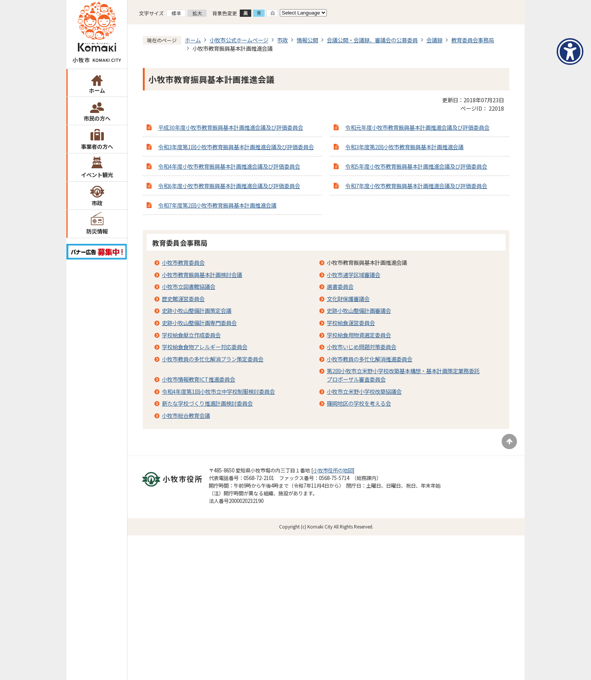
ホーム (97, 90)
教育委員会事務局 (472, 40)
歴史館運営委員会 (183, 299)
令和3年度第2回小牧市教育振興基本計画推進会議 (404, 147)
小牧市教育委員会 (183, 262)
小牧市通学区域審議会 (353, 275)
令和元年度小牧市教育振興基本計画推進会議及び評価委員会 (417, 127)
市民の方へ (97, 118)
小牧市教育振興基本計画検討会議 (202, 275)
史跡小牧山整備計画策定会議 (196, 310)
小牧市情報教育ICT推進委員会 (198, 379)
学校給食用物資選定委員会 (359, 335)
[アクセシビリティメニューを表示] (570, 51)
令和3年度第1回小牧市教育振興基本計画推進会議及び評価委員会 (236, 147)
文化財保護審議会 (348, 299)
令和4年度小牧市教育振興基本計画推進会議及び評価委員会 (229, 166)
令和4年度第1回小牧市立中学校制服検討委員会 (218, 391)
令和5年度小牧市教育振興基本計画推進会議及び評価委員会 (416, 166)
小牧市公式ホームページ (239, 40)
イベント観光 (97, 175)
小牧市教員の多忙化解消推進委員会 (369, 359)
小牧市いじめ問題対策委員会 (361, 347)
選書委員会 (340, 286)
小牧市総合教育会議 (186, 415)
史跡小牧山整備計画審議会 (359, 310)
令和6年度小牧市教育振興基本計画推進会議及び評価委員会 (229, 186)
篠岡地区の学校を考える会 (359, 403)
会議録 (434, 40)
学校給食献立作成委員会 (191, 335)
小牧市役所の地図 (333, 470)
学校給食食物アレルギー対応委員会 (204, 347)
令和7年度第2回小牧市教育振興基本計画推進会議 (217, 205)
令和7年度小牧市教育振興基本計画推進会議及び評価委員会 (416, 186)
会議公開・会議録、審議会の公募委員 (372, 40)
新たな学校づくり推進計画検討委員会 (207, 403)
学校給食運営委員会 (351, 323)
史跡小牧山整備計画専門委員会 (199, 323)
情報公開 (307, 40)
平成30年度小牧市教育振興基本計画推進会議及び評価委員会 (230, 127)
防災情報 (97, 231)
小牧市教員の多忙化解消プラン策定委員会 (212, 359)
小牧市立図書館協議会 (188, 286)
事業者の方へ (97, 146)
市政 (97, 203)
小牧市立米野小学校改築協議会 (364, 391)
